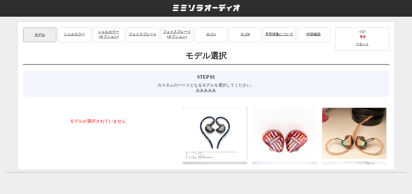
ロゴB (245, 34)
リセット (362, 44)
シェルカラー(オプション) (108, 34)
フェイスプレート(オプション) (177, 34)
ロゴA (211, 34)
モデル (40, 35)
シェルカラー (74, 34)
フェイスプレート (143, 34)
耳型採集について (279, 34)
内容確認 (314, 34)
